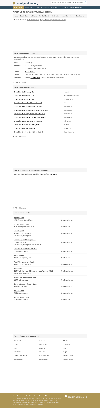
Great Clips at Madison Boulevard (24, 128)
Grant (16, 344)
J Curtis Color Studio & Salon (25, 249)
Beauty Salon (35, 78)
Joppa (65, 352)
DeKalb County (19, 359)
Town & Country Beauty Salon (25, 284)
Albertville (66, 341)
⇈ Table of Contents (19, 82)
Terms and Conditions (46, 396)
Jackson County (44, 359)
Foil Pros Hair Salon (21, 224)
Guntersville (42, 341)
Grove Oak (66, 344)
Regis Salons (19, 255)
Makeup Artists (55, 7)
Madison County (68, 359)
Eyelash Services (42, 7)
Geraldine (42, 348)
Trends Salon (19, 291)
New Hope (17, 352)
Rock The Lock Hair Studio (24, 262)
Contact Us (23, 396)
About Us (16, 396)
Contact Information (33, 20)
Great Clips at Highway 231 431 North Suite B (28, 132)
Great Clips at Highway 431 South (24, 95)
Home (16, 16)
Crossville (42, 352)
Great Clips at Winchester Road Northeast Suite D (29, 117)
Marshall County (44, 355)
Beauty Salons (18, 7)
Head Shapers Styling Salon (25, 240)
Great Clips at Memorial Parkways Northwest (28, 106)
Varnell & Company (21, 297)
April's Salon (19, 218)
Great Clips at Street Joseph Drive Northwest (28, 121)
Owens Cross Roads (20, 355)
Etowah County (68, 355)
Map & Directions (45, 20)
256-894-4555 (30, 72)
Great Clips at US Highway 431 (24, 92)
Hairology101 (19, 231)
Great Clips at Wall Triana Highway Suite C (27, 125)
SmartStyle (18, 268)
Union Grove (43, 344)
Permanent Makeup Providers (72, 7)
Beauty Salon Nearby (58, 20)
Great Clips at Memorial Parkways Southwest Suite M (31, 110)
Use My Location (20, 341)
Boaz (15, 348)
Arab (64, 348)
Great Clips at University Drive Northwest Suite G (29, 114)
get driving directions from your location (45, 174)
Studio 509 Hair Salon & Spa (25, 277)
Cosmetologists (30, 7)
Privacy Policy (33, 396)
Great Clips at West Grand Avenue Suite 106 (28, 103)
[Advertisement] (50, 36)
